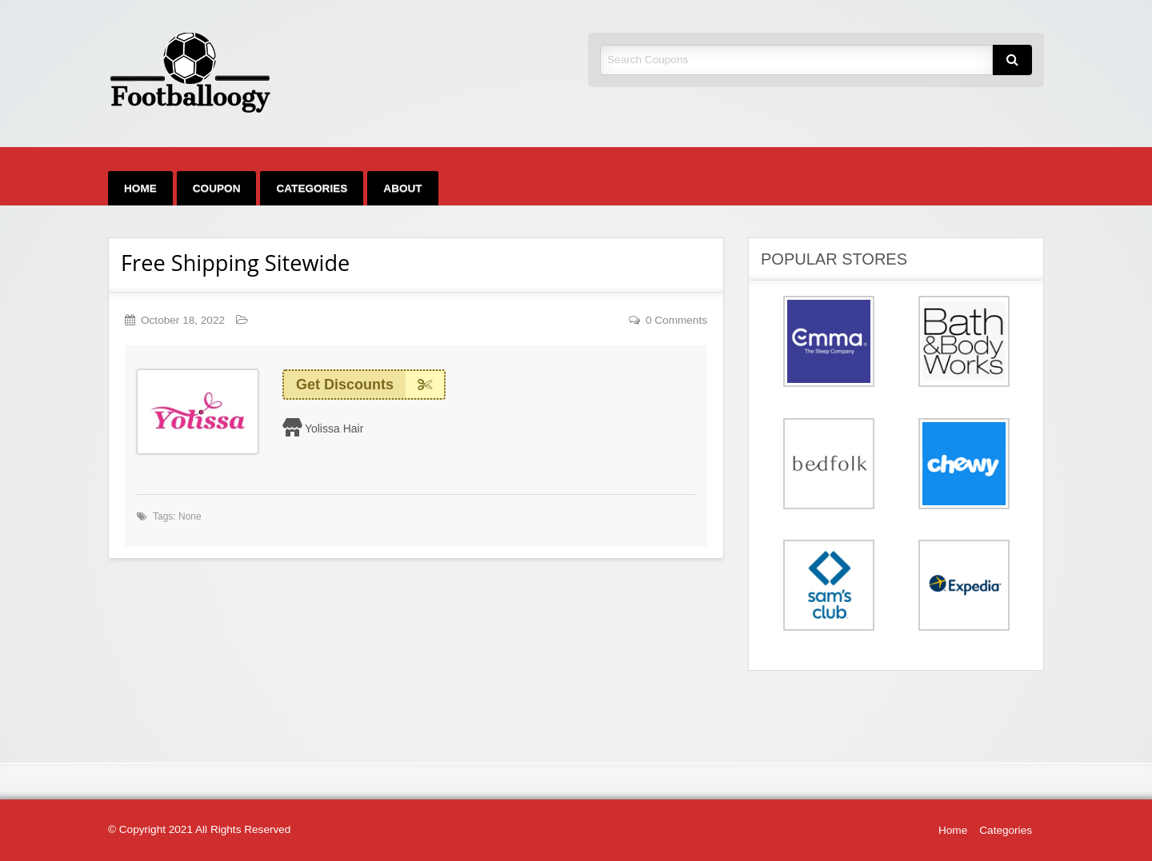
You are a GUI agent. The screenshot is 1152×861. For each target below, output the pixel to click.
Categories (311, 188)
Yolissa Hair (334, 428)
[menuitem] (140, 188)
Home (140, 188)
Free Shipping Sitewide (235, 262)
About (402, 188)
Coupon (217, 188)
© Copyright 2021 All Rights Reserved (199, 829)
